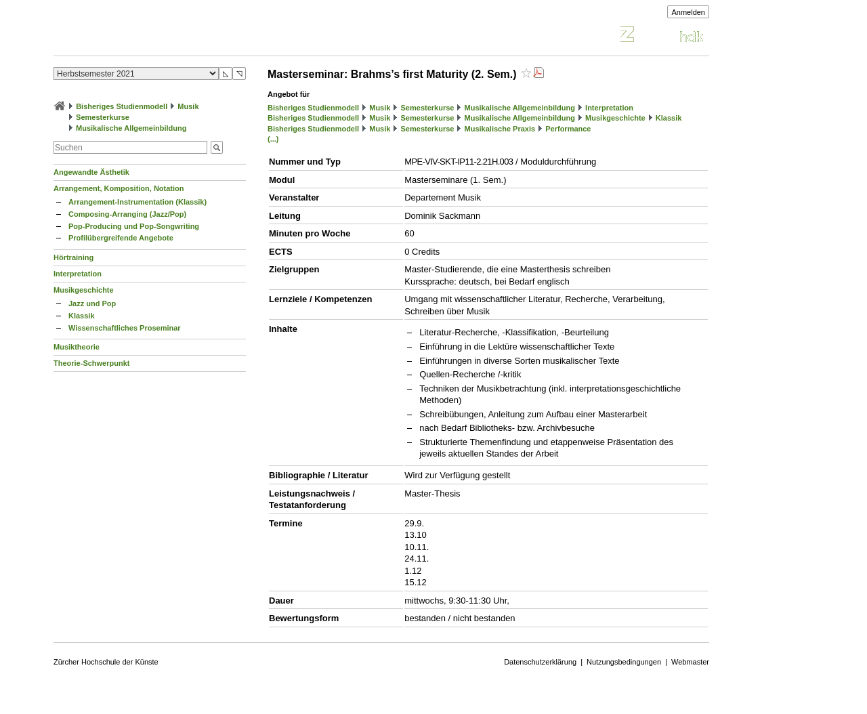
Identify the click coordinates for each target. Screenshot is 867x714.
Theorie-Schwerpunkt (91, 363)
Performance (568, 129)
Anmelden (688, 12)
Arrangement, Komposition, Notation (119, 188)
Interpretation (78, 274)
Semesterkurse (102, 117)
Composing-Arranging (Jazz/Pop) (127, 214)
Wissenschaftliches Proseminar (124, 328)
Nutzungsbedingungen (624, 662)
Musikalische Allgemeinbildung (131, 128)
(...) (273, 139)
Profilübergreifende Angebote (120, 238)
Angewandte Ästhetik (91, 172)
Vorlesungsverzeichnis (153, 36)
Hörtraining (73, 257)
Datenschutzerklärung (540, 662)
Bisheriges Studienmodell (121, 106)
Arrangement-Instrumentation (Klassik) (137, 202)
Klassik (81, 316)
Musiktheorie (77, 347)
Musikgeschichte (84, 290)
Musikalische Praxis (500, 129)
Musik (187, 106)
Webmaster (690, 662)
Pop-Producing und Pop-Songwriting (133, 226)
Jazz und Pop (92, 303)
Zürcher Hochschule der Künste (106, 662)
